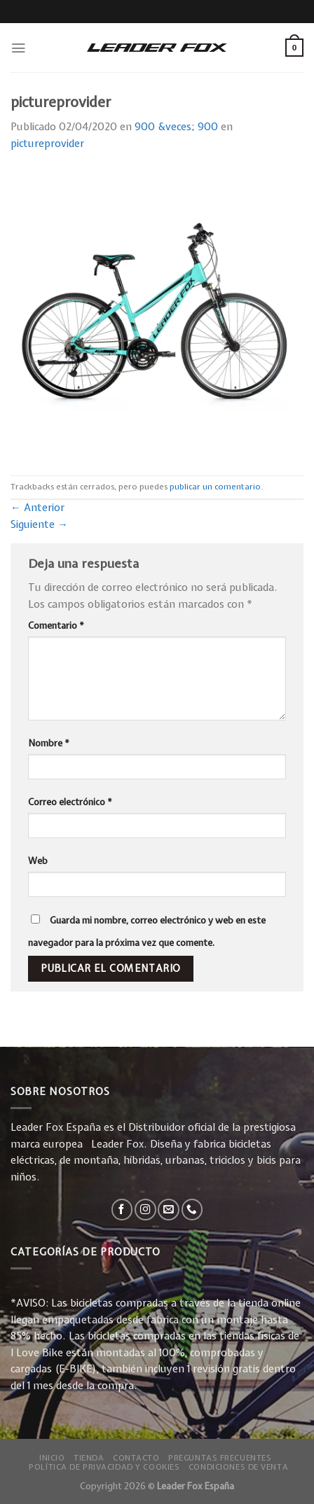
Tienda (89, 1457)
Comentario (56, 625)
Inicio (51, 1457)
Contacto (136, 1457)
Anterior (37, 508)
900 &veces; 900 (176, 127)
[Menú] (18, 48)
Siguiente (39, 524)
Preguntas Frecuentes (219, 1457)
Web (38, 860)
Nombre (48, 743)
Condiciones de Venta (238, 1466)
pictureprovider (47, 144)
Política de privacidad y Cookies (104, 1466)
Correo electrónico (70, 801)
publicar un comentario (215, 486)
